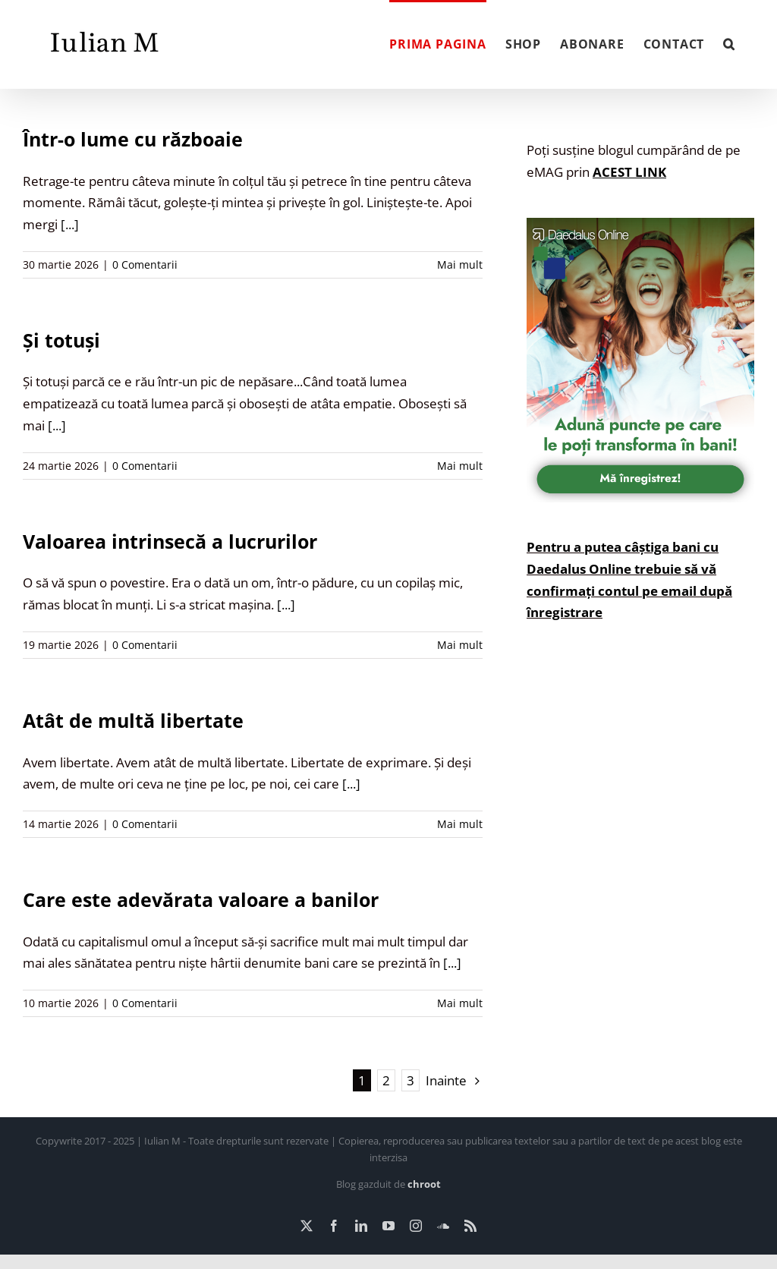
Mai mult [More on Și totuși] (460, 465)
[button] (729, 42)
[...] (70, 224)
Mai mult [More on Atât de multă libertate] (460, 824)
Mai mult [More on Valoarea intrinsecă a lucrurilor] (460, 645)
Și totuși (61, 340)
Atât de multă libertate (133, 720)
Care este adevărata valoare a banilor (201, 899)
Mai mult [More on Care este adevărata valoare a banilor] (460, 1003)
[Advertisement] (640, 797)
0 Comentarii (145, 264)
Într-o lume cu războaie (133, 139)
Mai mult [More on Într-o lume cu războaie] (460, 264)
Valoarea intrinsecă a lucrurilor (170, 541)
